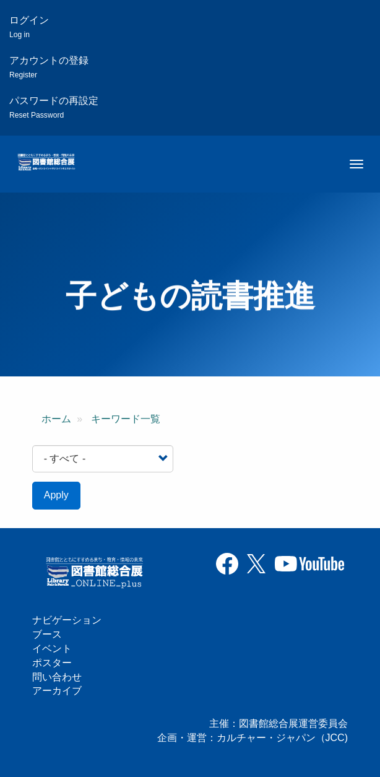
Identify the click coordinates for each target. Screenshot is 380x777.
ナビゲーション (66, 620)
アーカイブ (57, 690)
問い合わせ (57, 677)
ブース (47, 634)
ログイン (29, 27)
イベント (52, 648)
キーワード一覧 (125, 419)
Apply (56, 495)
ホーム (56, 419)
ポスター (52, 663)
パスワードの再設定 (53, 107)
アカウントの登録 (49, 67)
